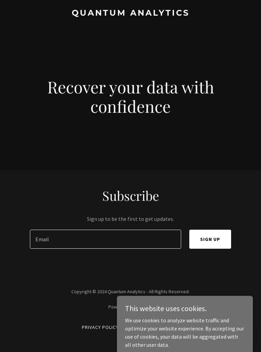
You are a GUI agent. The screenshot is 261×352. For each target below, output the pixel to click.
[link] (131, 13)
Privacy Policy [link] (100, 327)
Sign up (210, 239)
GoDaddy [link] (143, 307)
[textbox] (105, 239)
